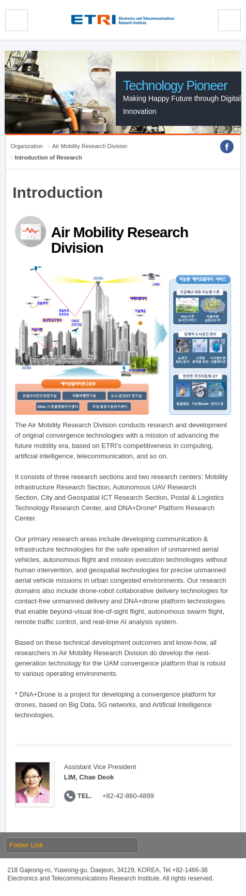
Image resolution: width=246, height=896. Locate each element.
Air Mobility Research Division (90, 146)
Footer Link (26, 845)
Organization (27, 146)
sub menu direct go (0, 0)
